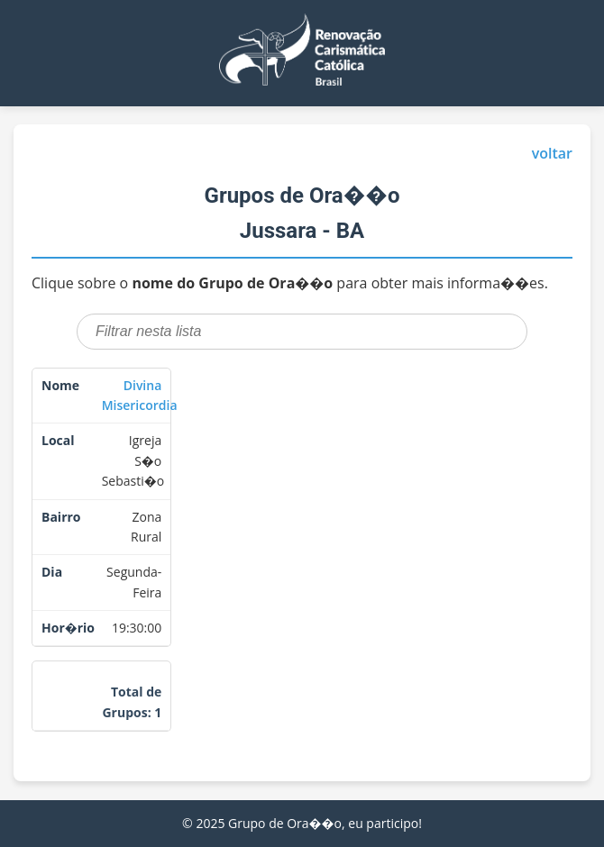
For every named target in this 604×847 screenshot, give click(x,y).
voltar (552, 153)
